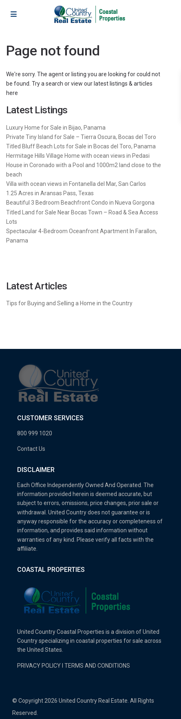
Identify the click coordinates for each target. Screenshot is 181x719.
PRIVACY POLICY (39, 665)
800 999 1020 (34, 433)
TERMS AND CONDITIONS (97, 665)
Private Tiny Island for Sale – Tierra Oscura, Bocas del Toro (81, 137)
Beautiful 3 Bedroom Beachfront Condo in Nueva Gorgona (80, 202)
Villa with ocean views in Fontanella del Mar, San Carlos (76, 184)
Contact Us (31, 449)
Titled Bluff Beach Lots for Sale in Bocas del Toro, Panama (81, 146)
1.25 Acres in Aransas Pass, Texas (50, 193)
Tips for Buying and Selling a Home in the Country (69, 303)
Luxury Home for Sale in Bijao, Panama (56, 127)
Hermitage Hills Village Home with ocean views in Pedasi (78, 155)
